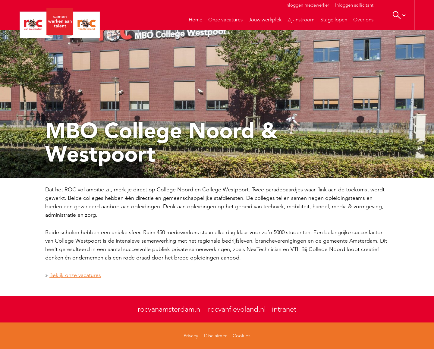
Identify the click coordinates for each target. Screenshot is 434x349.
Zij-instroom (301, 20)
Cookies (241, 335)
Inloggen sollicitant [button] (354, 5)
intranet (284, 309)
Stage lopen (333, 20)
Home (195, 20)
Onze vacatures (225, 20)
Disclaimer (215, 335)
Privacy (191, 335)
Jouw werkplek (265, 20)
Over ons (363, 20)
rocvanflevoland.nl (237, 309)
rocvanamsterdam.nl (170, 309)
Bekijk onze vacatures (75, 275)
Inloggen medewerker (307, 5)
